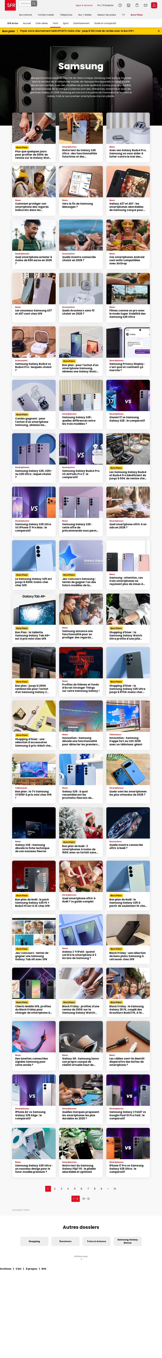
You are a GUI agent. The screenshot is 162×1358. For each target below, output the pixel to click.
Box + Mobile (84, 14)
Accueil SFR (10, 5)
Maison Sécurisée (107, 14)
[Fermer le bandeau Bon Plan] (158, 31)
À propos (31, 1269)
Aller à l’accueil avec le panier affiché (137, 5)
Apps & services (84, 5)
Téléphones (66, 14)
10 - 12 (86, 1198)
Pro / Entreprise (105, 5)
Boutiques (128, 5)
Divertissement (81, 23)
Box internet (25, 14)
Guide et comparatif (105, 23)
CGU (18, 1269)
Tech (55, 23)
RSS (44, 1269)
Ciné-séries (42, 23)
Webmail (145, 5)
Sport (66, 23)
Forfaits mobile (46, 14)
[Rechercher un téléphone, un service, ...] (46, 5)
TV (123, 14)
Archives (5, 1269)
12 (115, 1189)
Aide (120, 5)
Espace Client (154, 5)
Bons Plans (137, 14)
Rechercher (67, 5)
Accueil (27, 23)
